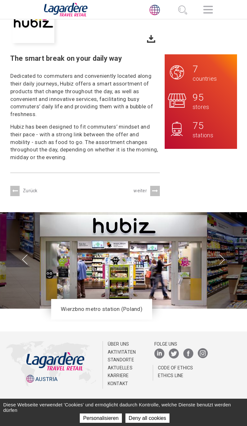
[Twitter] (174, 354)
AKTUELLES (120, 367)
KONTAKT (118, 383)
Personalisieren (100, 418)
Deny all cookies (147, 418)
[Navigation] (208, 11)
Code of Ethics (175, 367)
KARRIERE (118, 375)
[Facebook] (188, 354)
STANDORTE (121, 359)
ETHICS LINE (171, 375)
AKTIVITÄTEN (122, 352)
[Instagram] (203, 354)
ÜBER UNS (118, 344)
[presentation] (25, 260)
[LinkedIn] (159, 354)
